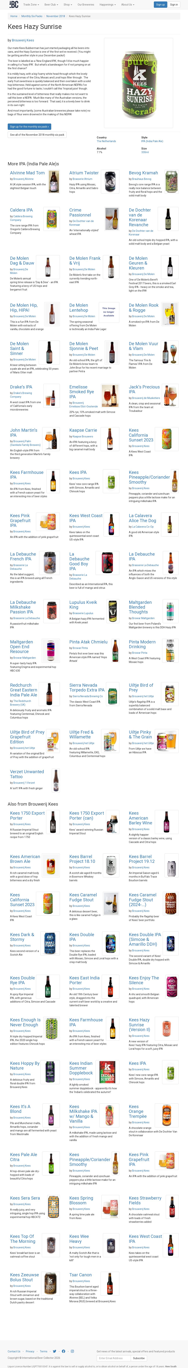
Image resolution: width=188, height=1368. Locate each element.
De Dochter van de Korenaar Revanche (140, 217)
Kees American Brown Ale (25, 859)
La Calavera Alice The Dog (142, 518)
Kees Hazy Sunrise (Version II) (139, 1024)
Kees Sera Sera (25, 1198)
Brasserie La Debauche (145, 565)
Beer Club (51, 4)
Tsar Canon (80, 1274)
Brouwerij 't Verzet (24, 782)
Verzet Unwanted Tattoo (27, 774)
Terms (43, 1351)
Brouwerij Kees (23, 40)
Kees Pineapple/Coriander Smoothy (149, 477)
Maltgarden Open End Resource (21, 646)
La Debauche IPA (142, 556)
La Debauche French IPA (23, 556)
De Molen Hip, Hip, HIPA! (23, 308)
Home (13, 16)
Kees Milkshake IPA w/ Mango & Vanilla (83, 1114)
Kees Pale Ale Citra (23, 1157)
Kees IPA (78, 472)
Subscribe (139, 1358)
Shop (68, 4)
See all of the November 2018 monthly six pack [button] (37, 134)
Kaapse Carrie (83, 430)
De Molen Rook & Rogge (144, 308)
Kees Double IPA (81, 937)
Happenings (108, 4)
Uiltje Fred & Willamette (81, 735)
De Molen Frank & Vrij (85, 261)
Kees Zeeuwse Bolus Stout (24, 1277)
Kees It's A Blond (20, 1109)
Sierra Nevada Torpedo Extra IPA (87, 688)
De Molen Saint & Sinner (19, 348)
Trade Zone (31, 4)
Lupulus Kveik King (83, 605)
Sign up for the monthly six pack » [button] (29, 126)
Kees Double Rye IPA (22, 980)
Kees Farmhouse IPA (27, 475)
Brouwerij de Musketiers (146, 398)
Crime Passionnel (80, 212)
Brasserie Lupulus (83, 613)
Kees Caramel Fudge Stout (83, 897)
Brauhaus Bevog (141, 178)
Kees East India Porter (84, 980)
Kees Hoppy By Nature (24, 1066)
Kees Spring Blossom (81, 1200)
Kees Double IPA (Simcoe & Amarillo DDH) (145, 939)
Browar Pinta (80, 648)
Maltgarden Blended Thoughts (140, 607)
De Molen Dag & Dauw (22, 261)
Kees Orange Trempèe (138, 1111)
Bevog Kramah (143, 172)
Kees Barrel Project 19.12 (142, 859)
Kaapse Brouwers (83, 436)
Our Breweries (86, 4)
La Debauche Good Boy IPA (79, 561)
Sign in (174, 4)
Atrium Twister (84, 172)
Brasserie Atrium (82, 178)
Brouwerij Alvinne (23, 178)
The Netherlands (106, 141)
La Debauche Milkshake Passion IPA (23, 607)
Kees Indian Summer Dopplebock (81, 1068)
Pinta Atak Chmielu (88, 642)
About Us (127, 4)
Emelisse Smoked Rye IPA (81, 391)
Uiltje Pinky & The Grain (140, 735)
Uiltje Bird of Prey (141, 688)
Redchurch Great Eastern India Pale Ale (23, 690)
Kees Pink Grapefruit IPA (20, 520)
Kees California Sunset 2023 (141, 435)
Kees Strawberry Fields (145, 1200)
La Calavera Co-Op (143, 526)
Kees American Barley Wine (140, 818)
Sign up (160, 4)
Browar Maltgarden (143, 618)
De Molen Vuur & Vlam (143, 346)
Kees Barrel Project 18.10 (82, 859)
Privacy (30, 1351)
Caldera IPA (21, 210)
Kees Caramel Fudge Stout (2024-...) (142, 899)
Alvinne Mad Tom (27, 172)
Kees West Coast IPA (85, 518)
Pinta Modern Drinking (142, 644)
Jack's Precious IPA (144, 389)
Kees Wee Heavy (79, 1239)
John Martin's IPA (23, 433)
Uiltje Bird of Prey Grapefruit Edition (27, 737)
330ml (145, 152)
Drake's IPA (21, 387)
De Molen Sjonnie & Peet (83, 346)
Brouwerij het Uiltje (143, 696)
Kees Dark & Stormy (22, 937)
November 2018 (55, 16)
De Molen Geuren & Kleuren (138, 263)
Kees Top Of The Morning (22, 1239)
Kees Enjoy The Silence (144, 980)
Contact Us (14, 1351)
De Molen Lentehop (78, 308)
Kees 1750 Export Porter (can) (86, 816)
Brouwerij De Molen (84, 269)
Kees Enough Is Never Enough (25, 1022)
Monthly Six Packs (31, 16)
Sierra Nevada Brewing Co (88, 696)
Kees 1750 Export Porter (27, 816)
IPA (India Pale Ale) (152, 141)
